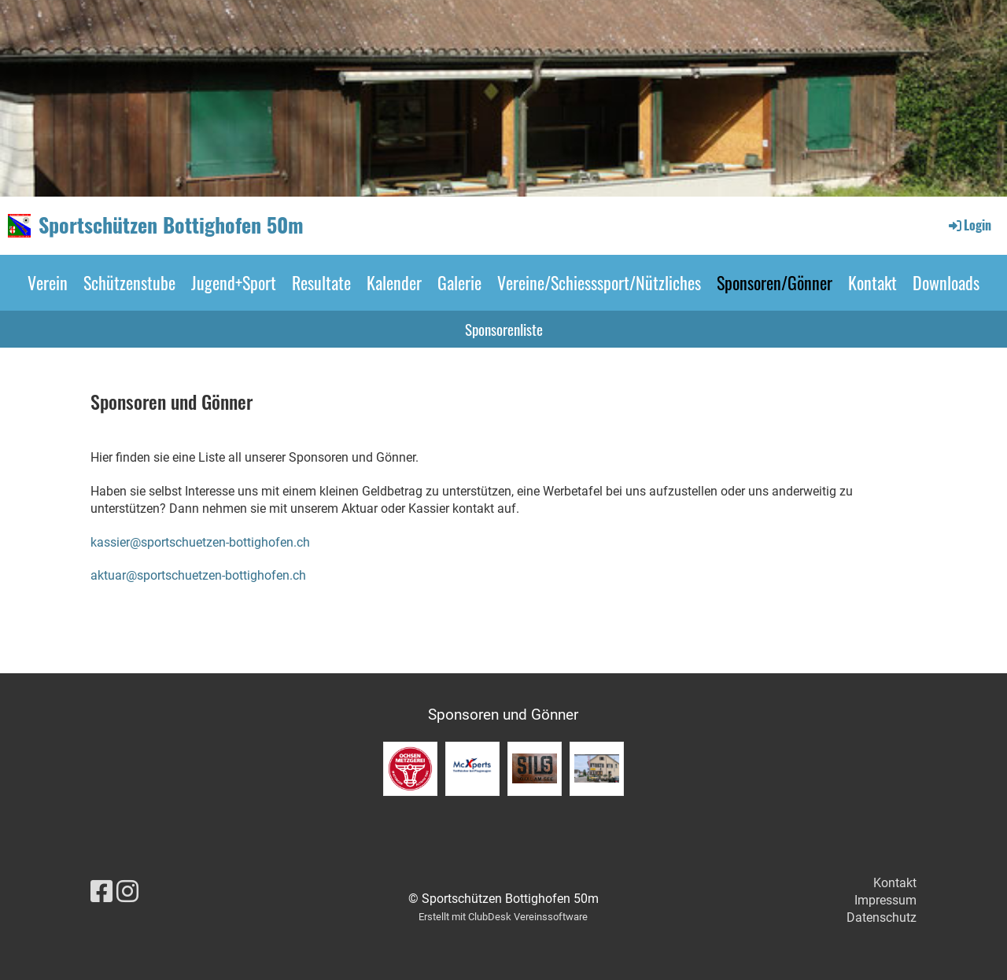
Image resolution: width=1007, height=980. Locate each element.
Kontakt (872, 282)
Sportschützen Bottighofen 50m (171, 225)
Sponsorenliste (504, 329)
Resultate (321, 282)
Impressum (885, 900)
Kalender (394, 282)
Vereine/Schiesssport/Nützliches (599, 282)
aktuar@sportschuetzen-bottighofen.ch (198, 575)
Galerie (459, 282)
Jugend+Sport (233, 282)
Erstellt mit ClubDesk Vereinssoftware (503, 917)
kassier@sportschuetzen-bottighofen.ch (200, 542)
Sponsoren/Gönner (774, 282)
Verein (48, 282)
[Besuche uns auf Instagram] (127, 892)
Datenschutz (882, 917)
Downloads (946, 282)
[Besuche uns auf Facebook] (101, 892)
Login (968, 225)
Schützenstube (129, 282)
